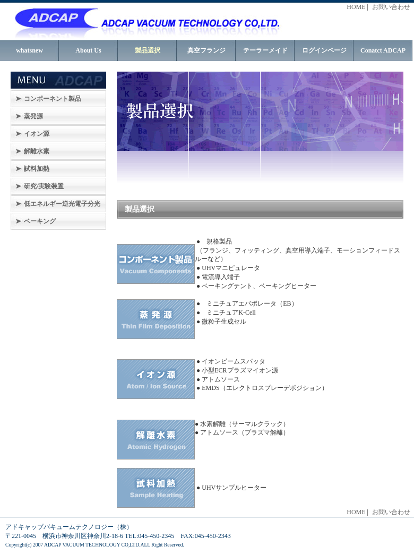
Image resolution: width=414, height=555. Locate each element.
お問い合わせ (391, 7)
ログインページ (324, 50)
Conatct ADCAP (383, 50)
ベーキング (40, 221)
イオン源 (36, 133)
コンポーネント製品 (52, 98)
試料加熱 (36, 168)
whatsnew (29, 50)
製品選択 (147, 50)
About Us (88, 50)
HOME (356, 7)
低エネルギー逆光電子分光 (62, 203)
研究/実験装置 (44, 186)
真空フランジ (206, 50)
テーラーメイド (265, 50)
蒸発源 (33, 116)
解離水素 (36, 151)
